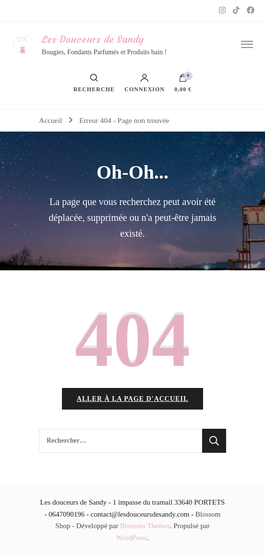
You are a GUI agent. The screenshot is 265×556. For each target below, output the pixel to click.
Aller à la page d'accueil (132, 398)
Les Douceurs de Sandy (93, 39)
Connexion (144, 83)
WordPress (131, 538)
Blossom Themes (144, 526)
